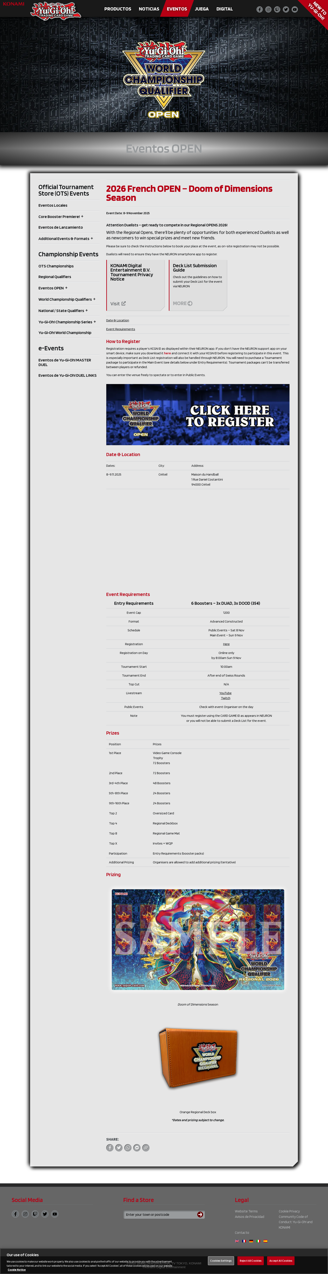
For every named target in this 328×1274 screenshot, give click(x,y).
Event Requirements (120, 329)
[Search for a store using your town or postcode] (164, 1214)
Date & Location (117, 320)
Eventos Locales (52, 205)
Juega (202, 9)
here (167, 353)
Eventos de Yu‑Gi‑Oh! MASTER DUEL (64, 362)
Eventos (177, 9)
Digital (225, 9)
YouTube (225, 693)
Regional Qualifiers (54, 276)
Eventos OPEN (51, 287)
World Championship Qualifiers (65, 299)
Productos (117, 9)
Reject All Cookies (250, 1260)
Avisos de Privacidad (249, 1217)
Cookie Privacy (289, 1211)
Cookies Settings (221, 1260)
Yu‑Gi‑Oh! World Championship (64, 332)
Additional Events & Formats (63, 238)
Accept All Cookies (280, 1260)
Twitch (225, 698)
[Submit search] (201, 1214)
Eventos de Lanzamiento (60, 227)
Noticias (149, 9)
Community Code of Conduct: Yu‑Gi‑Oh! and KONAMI (295, 1222)
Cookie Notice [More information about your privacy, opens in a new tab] (17, 1269)
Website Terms (246, 1211)
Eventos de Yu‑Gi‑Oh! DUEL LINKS (67, 375)
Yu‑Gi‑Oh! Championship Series (65, 321)
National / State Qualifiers (61, 310)
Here (226, 644)
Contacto (242, 1232)
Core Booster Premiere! (59, 216)
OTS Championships (56, 265)
